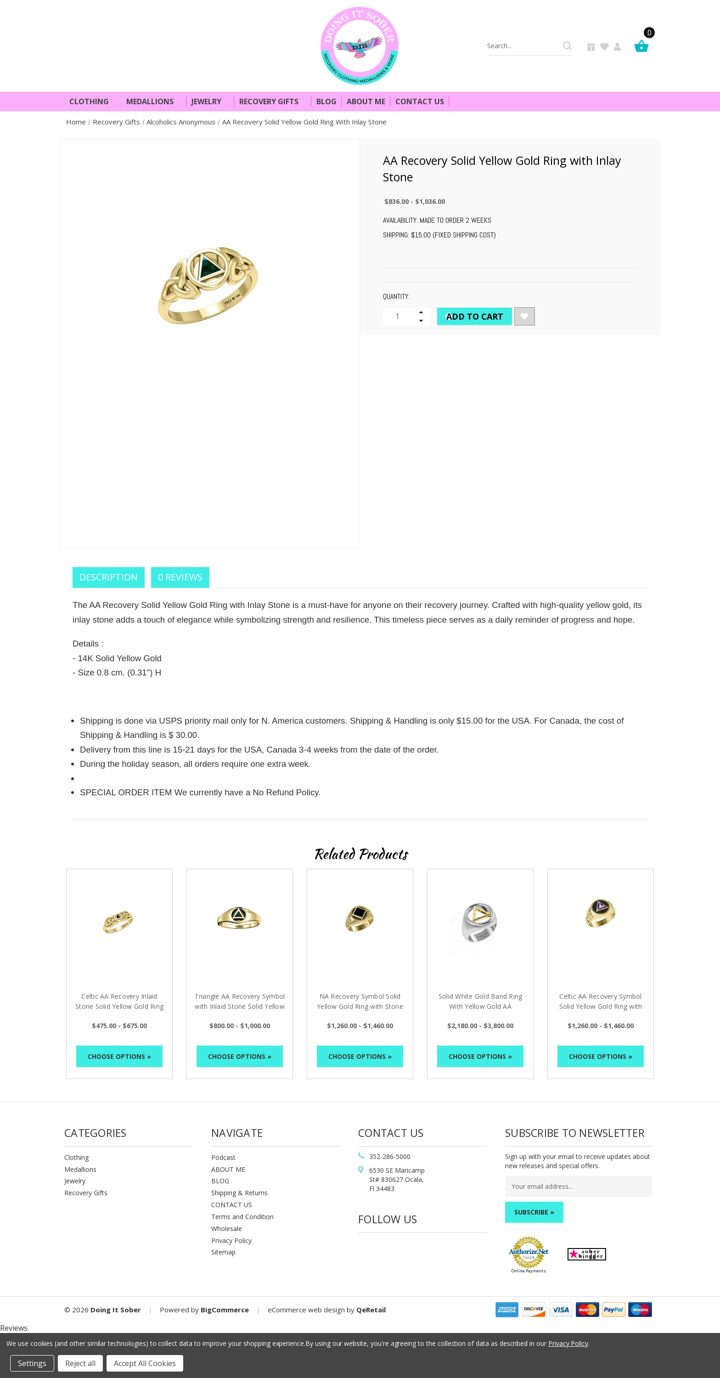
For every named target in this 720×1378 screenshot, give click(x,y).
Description (108, 577)
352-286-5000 (390, 1156)
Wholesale (226, 1228)
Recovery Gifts (272, 101)
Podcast (223, 1157)
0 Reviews (180, 577)
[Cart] (643, 45)
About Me (366, 101)
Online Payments (529, 1271)
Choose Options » (119, 1056)
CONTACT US (231, 1204)
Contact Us (419, 101)
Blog (326, 101)
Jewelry (210, 101)
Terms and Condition (242, 1216)
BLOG (220, 1180)
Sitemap (223, 1252)
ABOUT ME (228, 1169)
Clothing (93, 101)
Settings (32, 1363)
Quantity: (396, 296)
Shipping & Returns (239, 1192)
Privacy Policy (231, 1240)
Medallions (153, 101)
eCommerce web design (306, 1309)
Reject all (80, 1363)
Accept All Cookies (145, 1363)
